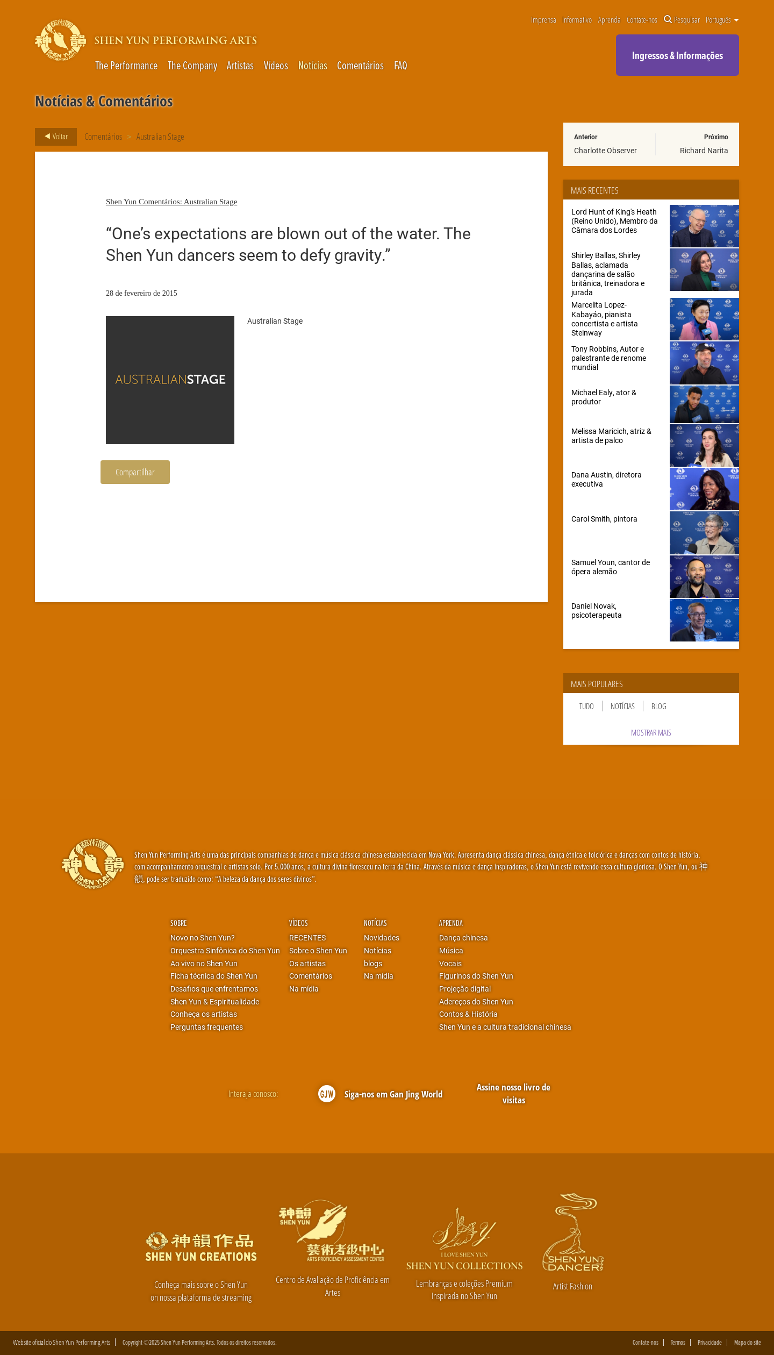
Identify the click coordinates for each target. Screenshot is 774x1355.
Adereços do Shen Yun (476, 1002)
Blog (658, 706)
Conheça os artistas (203, 1014)
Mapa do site (747, 1342)
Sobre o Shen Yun (318, 950)
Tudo (586, 706)
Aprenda (609, 20)
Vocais (450, 963)
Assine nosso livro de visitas (513, 1093)
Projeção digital (465, 989)
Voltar (53, 136)
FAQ (400, 65)
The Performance (126, 65)
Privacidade (710, 1342)
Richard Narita (704, 150)
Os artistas (307, 963)
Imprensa (543, 20)
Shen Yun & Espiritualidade (214, 1002)
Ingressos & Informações (677, 55)
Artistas (240, 65)
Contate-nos (642, 20)
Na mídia (304, 989)
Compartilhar (135, 471)
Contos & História (468, 1014)
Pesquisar (682, 20)
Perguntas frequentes (206, 1027)
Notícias (312, 65)
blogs (373, 963)
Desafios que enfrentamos (214, 989)
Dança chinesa (463, 938)
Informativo (577, 20)
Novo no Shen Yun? (202, 938)
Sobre (178, 923)
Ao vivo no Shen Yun (204, 963)
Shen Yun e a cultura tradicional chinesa (505, 1027)
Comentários (360, 65)
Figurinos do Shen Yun (476, 976)
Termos (678, 1342)
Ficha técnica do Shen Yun (213, 976)
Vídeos (276, 65)
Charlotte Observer (605, 150)
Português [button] (722, 20)
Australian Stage (160, 136)
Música (451, 950)
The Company (192, 65)
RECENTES (307, 938)
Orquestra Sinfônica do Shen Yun (225, 950)
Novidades (381, 938)
